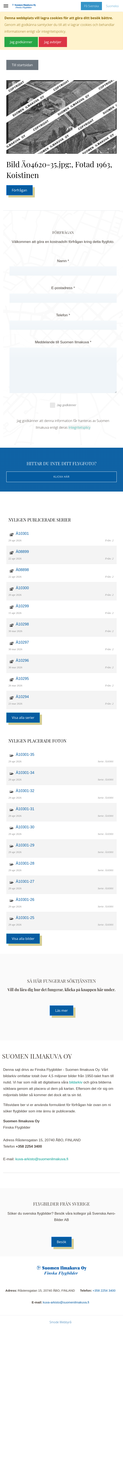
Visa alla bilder (23, 938)
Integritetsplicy (79, 427)
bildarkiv (76, 1082)
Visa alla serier (23, 717)
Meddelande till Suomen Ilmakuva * (63, 342)
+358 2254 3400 (104, 1290)
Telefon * (63, 315)
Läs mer (61, 1010)
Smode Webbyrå (60, 1322)
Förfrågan (19, 190)
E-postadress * (63, 288)
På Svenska (91, 6)
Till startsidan (22, 65)
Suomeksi (112, 6)
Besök (61, 1242)
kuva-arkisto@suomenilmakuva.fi (41, 1159)
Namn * (63, 261)
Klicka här (61, 476)
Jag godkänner (63, 405)
